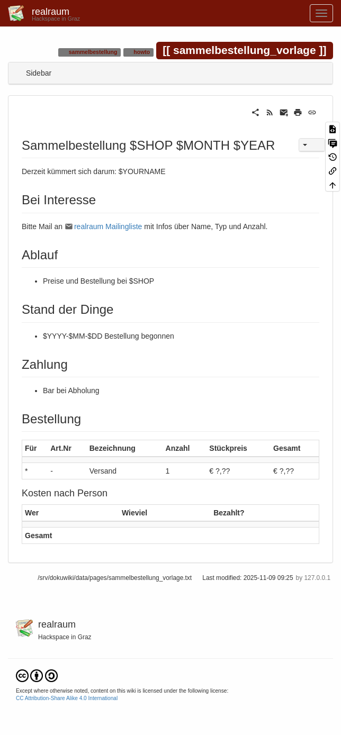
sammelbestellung (92, 52)
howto (141, 52)
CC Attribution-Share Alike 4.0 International (67, 698)
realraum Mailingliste (108, 226)
